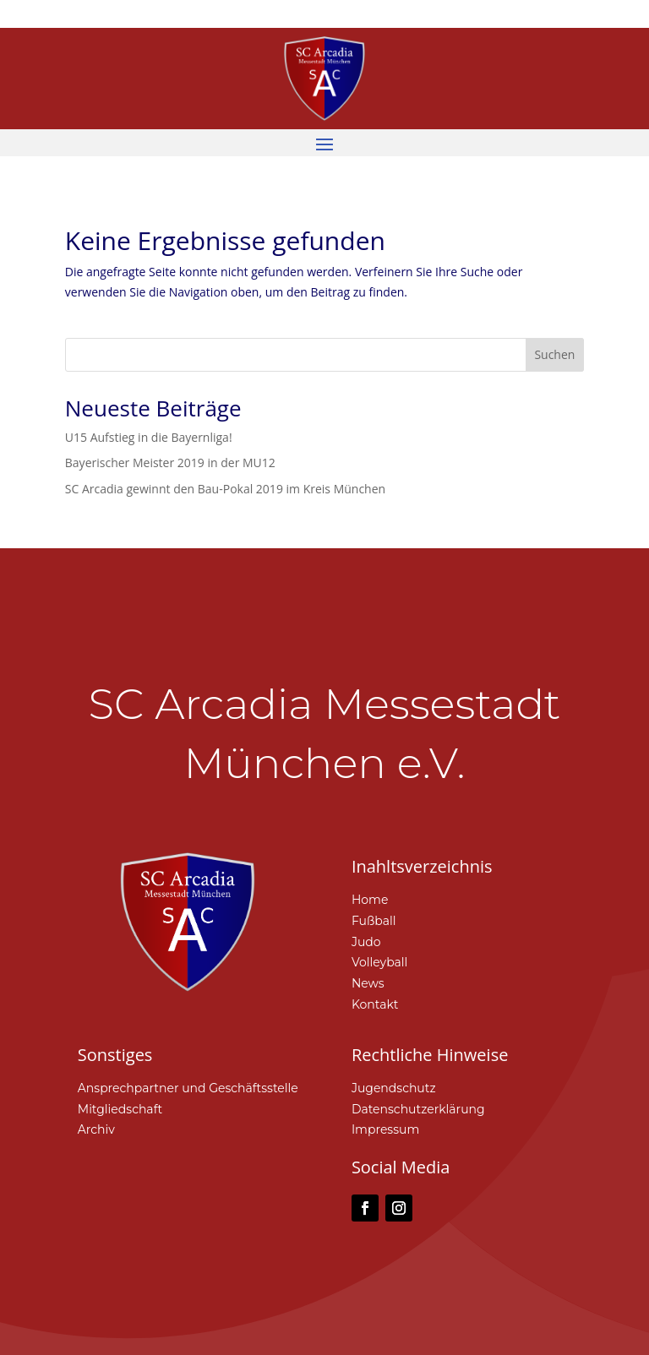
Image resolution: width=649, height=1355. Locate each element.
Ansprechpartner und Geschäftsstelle (188, 1088)
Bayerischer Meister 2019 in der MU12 (170, 462)
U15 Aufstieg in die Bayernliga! (148, 437)
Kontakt (375, 1004)
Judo (366, 942)
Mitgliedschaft (120, 1109)
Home (370, 899)
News (368, 983)
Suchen (554, 354)
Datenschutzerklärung (418, 1109)
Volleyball (380, 962)
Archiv (96, 1129)
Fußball (374, 920)
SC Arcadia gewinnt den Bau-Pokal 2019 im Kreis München (225, 489)
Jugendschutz (394, 1088)
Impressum (385, 1129)
